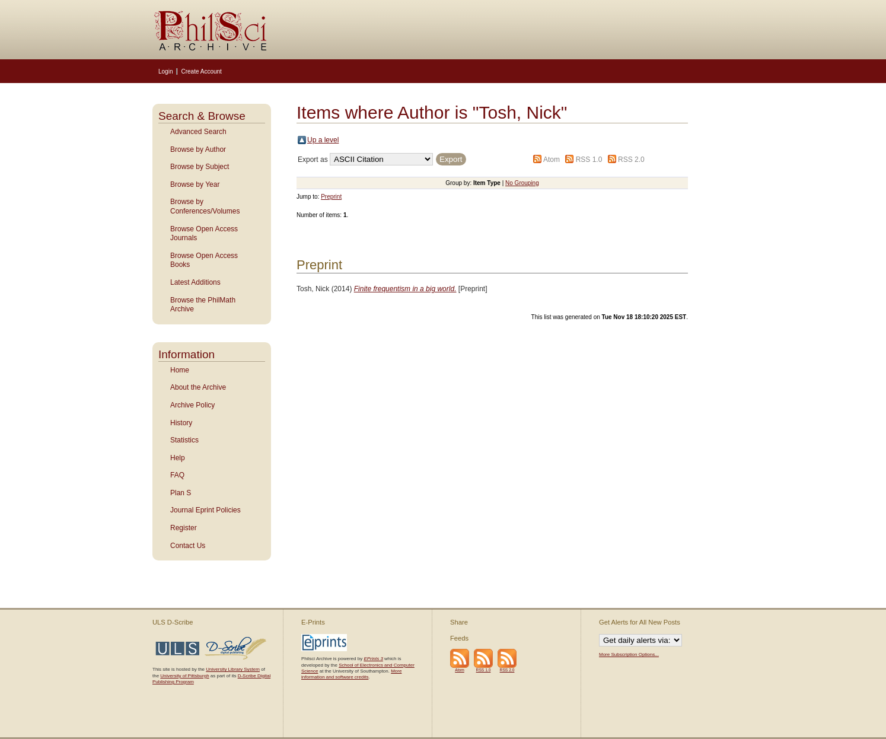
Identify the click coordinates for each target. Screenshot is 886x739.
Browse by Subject (199, 167)
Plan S (180, 493)
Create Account (201, 71)
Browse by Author (198, 149)
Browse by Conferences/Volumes (205, 206)
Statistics (184, 440)
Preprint (331, 196)
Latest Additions (195, 282)
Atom (551, 159)
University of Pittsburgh (184, 676)
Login (165, 71)
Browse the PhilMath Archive (202, 305)
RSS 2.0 (631, 159)
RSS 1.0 (589, 159)
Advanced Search (198, 132)
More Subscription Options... (629, 654)
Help (177, 458)
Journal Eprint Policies (205, 510)
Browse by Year (194, 184)
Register (183, 528)
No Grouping (522, 183)
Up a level (323, 140)
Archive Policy (192, 405)
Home (179, 370)
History (181, 423)
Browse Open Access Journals (204, 234)
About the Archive (198, 387)
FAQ (177, 475)
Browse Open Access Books (204, 260)
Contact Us (187, 545)
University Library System (233, 669)
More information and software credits (351, 674)
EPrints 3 (373, 658)
